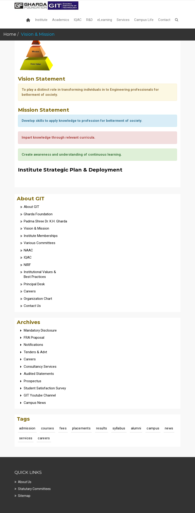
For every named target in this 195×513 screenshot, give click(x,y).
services (25, 438)
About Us (24, 482)
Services (123, 20)
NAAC (28, 250)
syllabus (118, 428)
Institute (41, 20)
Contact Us (32, 306)
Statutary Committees (34, 489)
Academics (60, 20)
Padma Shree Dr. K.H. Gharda (45, 221)
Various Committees (39, 243)
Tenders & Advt (35, 352)
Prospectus (32, 381)
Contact (164, 20)
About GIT (31, 207)
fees (63, 428)
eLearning (104, 20)
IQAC (78, 20)
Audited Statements (39, 374)
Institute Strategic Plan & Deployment (70, 170)
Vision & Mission (36, 228)
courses (47, 428)
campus (153, 428)
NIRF (27, 265)
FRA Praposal (34, 337)
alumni (136, 428)
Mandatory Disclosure (40, 330)
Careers (30, 291)
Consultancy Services (40, 366)
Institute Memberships (41, 236)
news (169, 428)
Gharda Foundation (38, 214)
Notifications (33, 345)
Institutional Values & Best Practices (40, 274)
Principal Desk (34, 284)
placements (81, 428)
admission (27, 428)
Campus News (35, 403)
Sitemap (24, 496)
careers (44, 438)
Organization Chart (38, 299)
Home (9, 34)
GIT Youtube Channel (40, 395)
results (101, 428)
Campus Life (144, 20)
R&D (89, 20)
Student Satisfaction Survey (45, 388)
